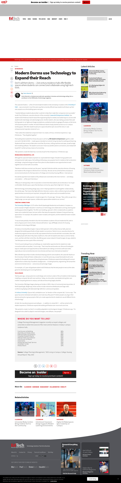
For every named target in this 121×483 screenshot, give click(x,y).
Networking (16, 66)
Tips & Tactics (42, 19)
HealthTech (44, 467)
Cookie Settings (92, 479)
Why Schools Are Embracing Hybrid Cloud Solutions (97, 93)
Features (35, 19)
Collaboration (55, 387)
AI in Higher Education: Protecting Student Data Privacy (96, 266)
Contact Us (22, 452)
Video (48, 19)
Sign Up (85, 2)
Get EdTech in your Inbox (87, 451)
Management (44, 387)
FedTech (23, 467)
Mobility (63, 387)
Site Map (50, 452)
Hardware (35, 387)
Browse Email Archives (87, 455)
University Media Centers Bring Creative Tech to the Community (97, 72)
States (29, 19)
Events (60, 19)
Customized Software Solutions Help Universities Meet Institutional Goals (97, 79)
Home (12, 66)
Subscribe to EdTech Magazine (89, 469)
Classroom (27, 387)
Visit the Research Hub (69, 473)
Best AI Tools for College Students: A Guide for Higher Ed (98, 281)
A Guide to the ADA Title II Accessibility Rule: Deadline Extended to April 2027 (97, 259)
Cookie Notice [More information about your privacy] (53, 481)
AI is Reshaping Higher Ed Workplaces (97, 86)
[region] (60, 479)
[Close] (118, 479)
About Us (14, 452)
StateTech (33, 467)
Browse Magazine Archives (88, 472)
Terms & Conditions (40, 452)
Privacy (30, 452)
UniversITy (54, 19)
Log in (110, 19)
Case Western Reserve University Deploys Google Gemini (97, 274)
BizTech (14, 467)
